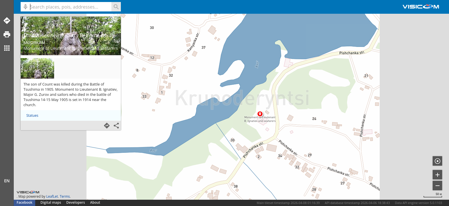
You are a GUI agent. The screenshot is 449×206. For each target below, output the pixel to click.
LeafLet (52, 196)
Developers (75, 202)
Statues (32, 115)
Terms (65, 196)
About (95, 202)
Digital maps (51, 202)
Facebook (24, 202)
